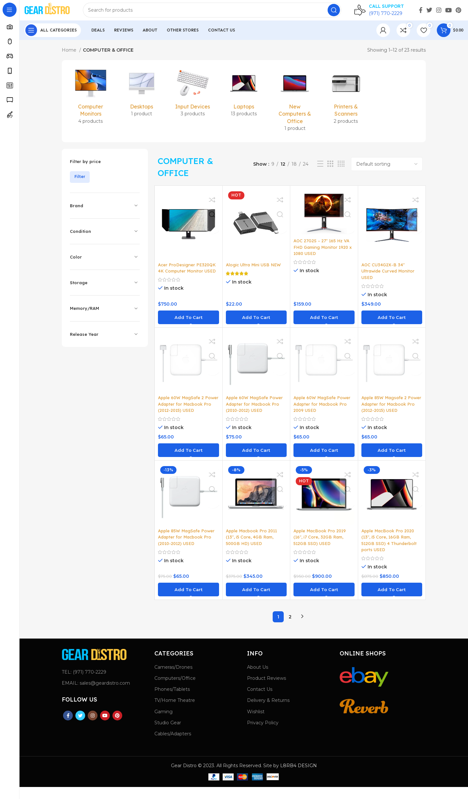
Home (70, 55)
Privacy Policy (263, 735)
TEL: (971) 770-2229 (84, 684)
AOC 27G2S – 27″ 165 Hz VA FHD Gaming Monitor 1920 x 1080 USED (323, 253)
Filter (79, 182)
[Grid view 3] (330, 170)
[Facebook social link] (420, 13)
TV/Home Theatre (174, 713)
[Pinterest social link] (458, 13)
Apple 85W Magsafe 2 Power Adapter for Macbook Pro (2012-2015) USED (390, 412)
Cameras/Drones (173, 679)
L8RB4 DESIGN (298, 777)
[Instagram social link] (438, 13)
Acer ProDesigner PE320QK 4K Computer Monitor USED (188, 273)
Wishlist (256, 724)
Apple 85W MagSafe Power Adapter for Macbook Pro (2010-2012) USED (188, 549)
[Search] (219, 13)
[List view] (320, 170)
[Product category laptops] (243, 99)
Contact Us (259, 701)
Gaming (163, 724)
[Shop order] (386, 169)
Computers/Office (175, 690)
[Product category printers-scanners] (346, 103)
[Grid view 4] (341, 170)
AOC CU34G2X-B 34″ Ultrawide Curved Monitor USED (389, 276)
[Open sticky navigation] (52, 35)
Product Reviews (266, 690)
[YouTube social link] (448, 13)
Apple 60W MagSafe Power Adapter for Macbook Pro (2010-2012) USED (256, 409)
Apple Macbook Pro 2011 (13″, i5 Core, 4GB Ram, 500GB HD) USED (253, 549)
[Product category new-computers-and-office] (295, 107)
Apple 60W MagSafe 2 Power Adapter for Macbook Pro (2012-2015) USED (186, 412)
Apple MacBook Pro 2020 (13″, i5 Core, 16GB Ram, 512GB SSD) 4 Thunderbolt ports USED (390, 552)
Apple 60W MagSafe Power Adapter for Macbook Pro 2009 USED (323, 409)
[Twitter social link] (429, 13)
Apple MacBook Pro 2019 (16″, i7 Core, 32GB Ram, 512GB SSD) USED (321, 549)
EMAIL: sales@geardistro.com (96, 695)
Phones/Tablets (172, 701)
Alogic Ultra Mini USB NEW (255, 270)
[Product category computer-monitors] (90, 103)
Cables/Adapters (172, 746)
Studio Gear (167, 735)
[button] (188, 323)
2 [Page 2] (290, 629)
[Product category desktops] (141, 99)
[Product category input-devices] (192, 99)
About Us (257, 679)
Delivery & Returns (268, 713)
